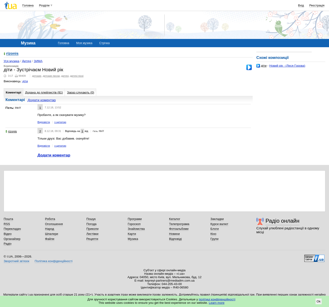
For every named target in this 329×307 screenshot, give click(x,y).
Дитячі (26, 61)
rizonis (12, 54)
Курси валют (219, 224)
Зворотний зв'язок (16, 261)
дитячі (65, 75)
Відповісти (43, 122)
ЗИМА (38, 61)
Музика (133, 239)
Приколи (92, 228)
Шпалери (51, 234)
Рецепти (92, 239)
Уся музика (11, 61)
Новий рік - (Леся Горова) (287, 65)
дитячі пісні (77, 75)
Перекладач (12, 228)
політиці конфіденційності (217, 299)
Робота (50, 219)
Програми (135, 219)
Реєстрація (316, 5)
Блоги (214, 228)
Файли (49, 239)
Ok (319, 301)
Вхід (301, 5)
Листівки (92, 234)
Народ (49, 228)
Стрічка (104, 43)
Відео (8, 234)
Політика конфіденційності (53, 261)
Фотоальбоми (178, 228)
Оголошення (54, 224)
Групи (214, 239)
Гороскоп (134, 224)
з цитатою (60, 122)
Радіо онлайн (282, 221)
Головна (28, 5)
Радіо (7, 243)
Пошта (8, 219)
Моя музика (84, 43)
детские (36, 75)
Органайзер (12, 239)
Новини (174, 234)
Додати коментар (42, 100)
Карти (132, 234)
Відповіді (175, 239)
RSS (7, 224)
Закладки (217, 219)
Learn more (217, 302)
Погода (91, 224)
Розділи (44, 5)
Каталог (174, 219)
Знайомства (136, 228)
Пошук (91, 219)
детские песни (51, 75)
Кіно (213, 234)
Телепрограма (179, 224)
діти (264, 65)
